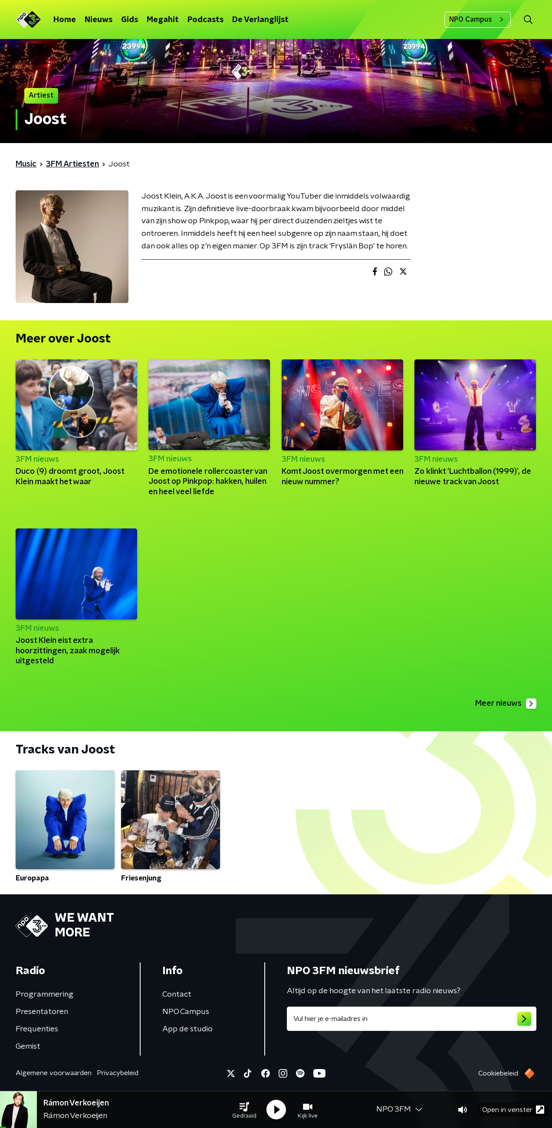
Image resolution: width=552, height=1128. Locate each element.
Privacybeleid (117, 1072)
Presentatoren (42, 1012)
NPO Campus (477, 19)
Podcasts (205, 20)
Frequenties (37, 1029)
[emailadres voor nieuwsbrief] (411, 1019)
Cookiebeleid (498, 1073)
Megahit (163, 20)
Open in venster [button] (513, 1109)
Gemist (28, 1046)
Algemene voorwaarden (54, 1072)
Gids (129, 20)
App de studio (187, 1029)
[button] (244, 1110)
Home (64, 20)
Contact (176, 994)
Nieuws (98, 20)
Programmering (44, 994)
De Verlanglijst (260, 20)
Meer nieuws (505, 703)
